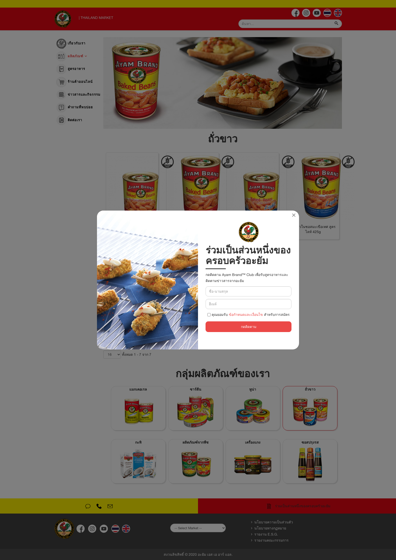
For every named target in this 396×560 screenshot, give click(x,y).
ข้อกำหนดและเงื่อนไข (246, 315)
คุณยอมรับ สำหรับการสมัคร (248, 315)
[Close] (293, 215)
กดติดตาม (248, 327)
